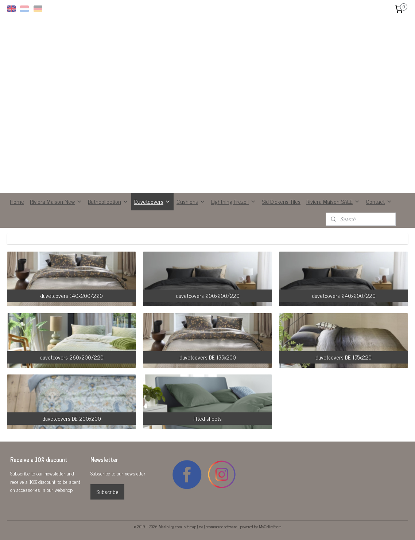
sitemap (190, 526)
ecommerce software (221, 526)
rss (201, 526)
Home (17, 201)
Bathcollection (108, 201)
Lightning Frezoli (233, 201)
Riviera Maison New (56, 201)
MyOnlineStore (270, 526)
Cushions (191, 201)
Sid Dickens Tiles (281, 201)
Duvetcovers (152, 201)
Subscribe (107, 491)
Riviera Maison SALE (333, 201)
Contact (379, 201)
